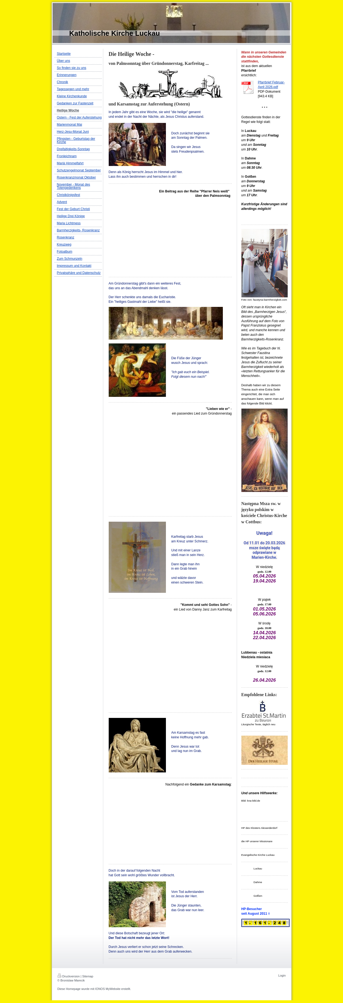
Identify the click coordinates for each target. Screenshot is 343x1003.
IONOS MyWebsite (107, 988)
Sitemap (87, 976)
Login (282, 975)
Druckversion (68, 976)
